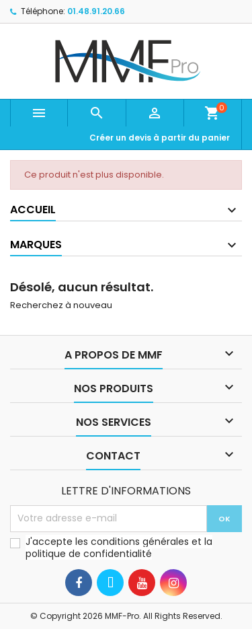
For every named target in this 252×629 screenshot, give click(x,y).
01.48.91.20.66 (96, 11)
